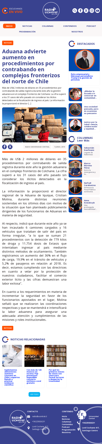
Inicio (9, 26)
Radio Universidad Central (37, 147)
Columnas (47, 26)
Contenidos (70, 26)
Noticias (27, 26)
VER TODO (34, 394)
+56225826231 (38, 421)
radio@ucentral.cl (39, 416)
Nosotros (77, 31)
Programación (27, 31)
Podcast (91, 26)
